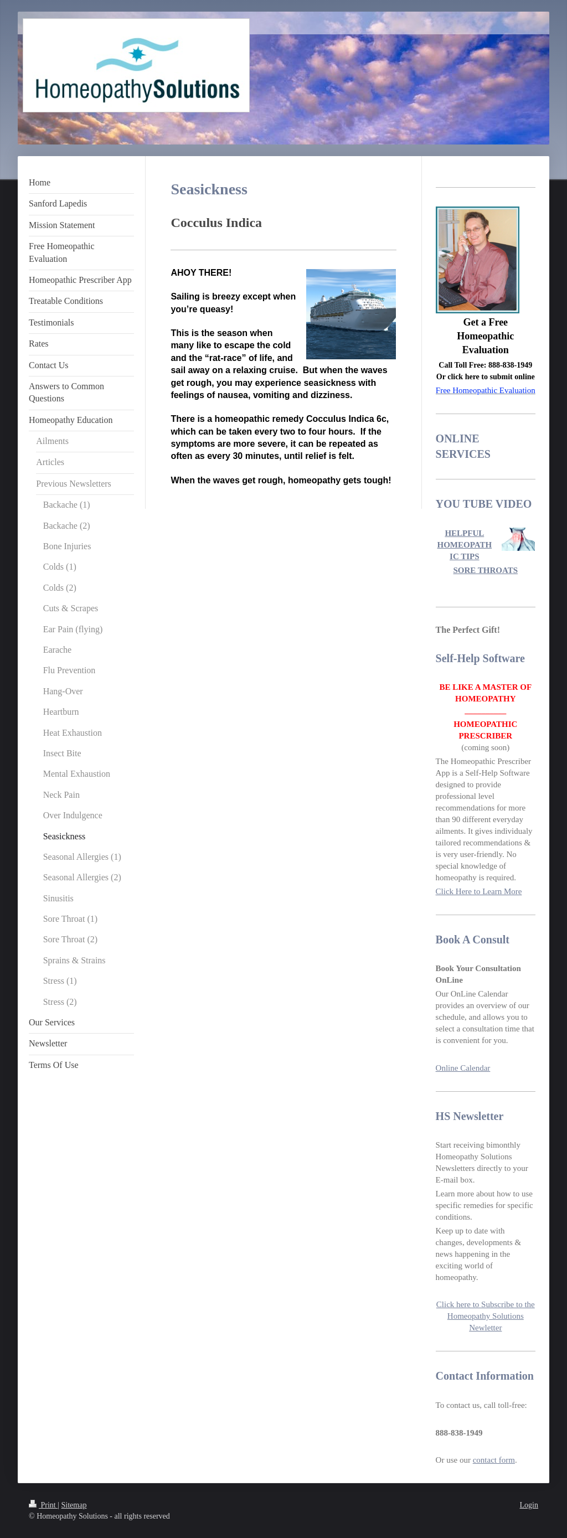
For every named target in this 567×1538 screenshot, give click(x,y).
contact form (494, 1460)
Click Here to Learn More (479, 891)
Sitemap (74, 1505)
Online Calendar (463, 1068)
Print (43, 1505)
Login (529, 1505)
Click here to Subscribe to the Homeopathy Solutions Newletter (485, 1316)
